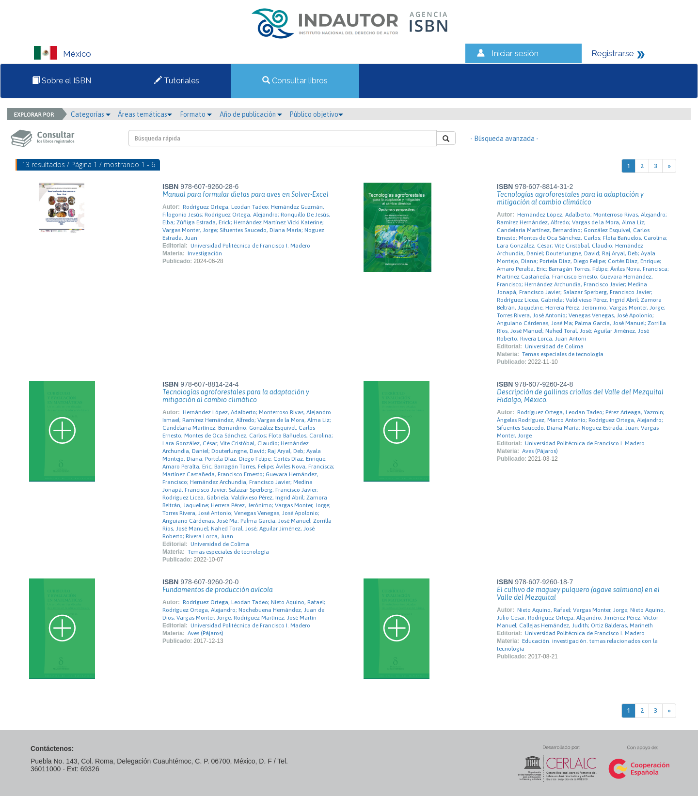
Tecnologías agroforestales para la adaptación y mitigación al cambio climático (570, 198)
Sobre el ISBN (61, 80)
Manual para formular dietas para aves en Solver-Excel (245, 194)
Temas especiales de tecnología (562, 354)
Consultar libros (295, 80)
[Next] (669, 166)
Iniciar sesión (515, 53)
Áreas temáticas (145, 114)
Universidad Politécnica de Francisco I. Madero (250, 245)
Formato (196, 114)
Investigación (205, 253)
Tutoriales (176, 80)
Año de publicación (251, 114)
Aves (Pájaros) (540, 451)
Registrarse (612, 53)
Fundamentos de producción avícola (217, 589)
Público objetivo (316, 114)
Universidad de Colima (554, 346)
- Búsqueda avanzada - (504, 138)
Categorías (91, 114)
